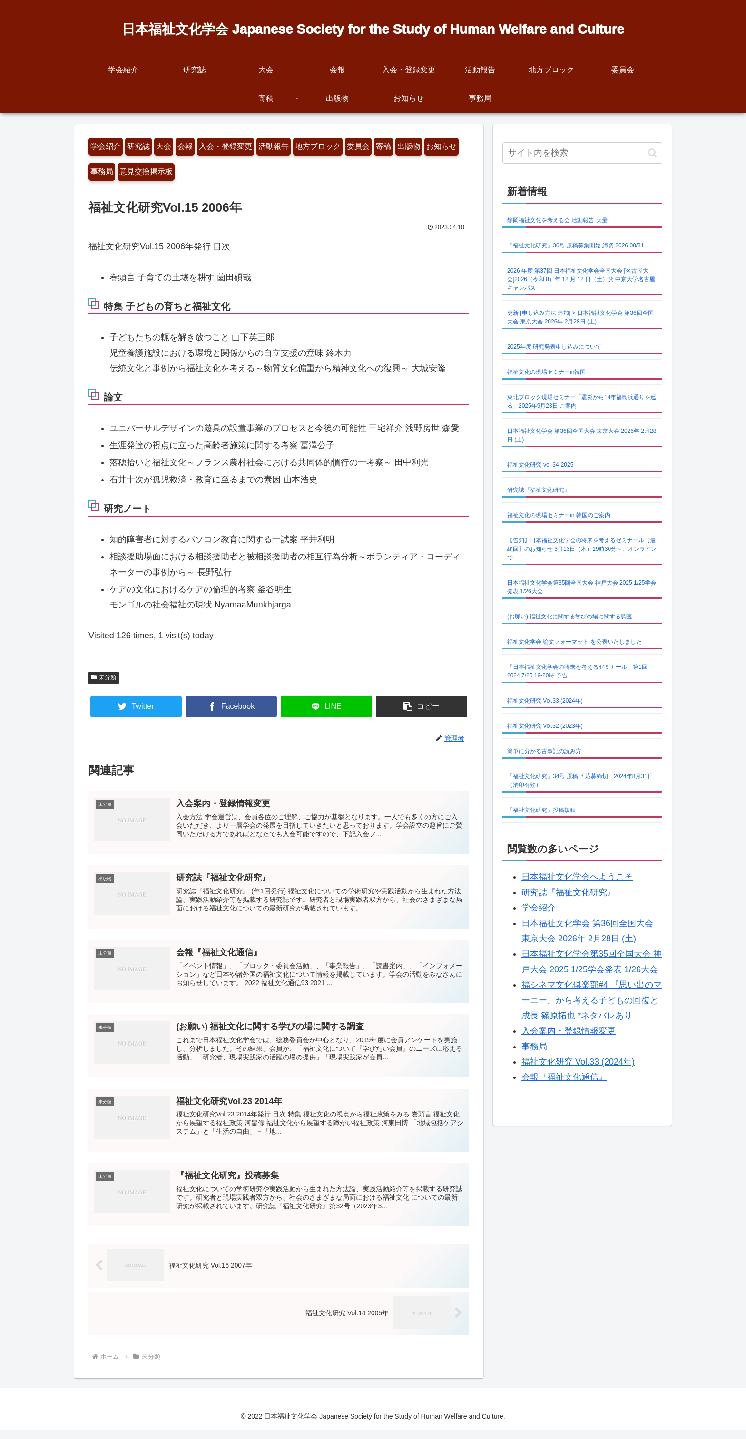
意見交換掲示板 (146, 171)
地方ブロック (318, 146)
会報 (185, 146)
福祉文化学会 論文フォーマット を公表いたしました (574, 641)
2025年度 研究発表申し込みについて (554, 346)
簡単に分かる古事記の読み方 (544, 751)
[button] (421, 706)
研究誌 (138, 146)
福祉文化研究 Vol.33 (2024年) (545, 700)
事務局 (101, 171)
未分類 (103, 677)
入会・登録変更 (225, 146)
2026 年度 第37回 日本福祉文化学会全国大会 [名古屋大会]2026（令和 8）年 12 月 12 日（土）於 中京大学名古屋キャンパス (581, 279)
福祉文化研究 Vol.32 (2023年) (545, 726)
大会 (163, 146)
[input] (582, 153)
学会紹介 (105, 146)
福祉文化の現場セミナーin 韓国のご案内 (558, 515)
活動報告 (273, 146)
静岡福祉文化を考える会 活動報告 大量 (557, 220)
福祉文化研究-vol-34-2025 (540, 464)
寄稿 (383, 146)
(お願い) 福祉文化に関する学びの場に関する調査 (569, 616)
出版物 (408, 146)
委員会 (358, 146)
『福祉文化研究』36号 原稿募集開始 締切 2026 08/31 (575, 245)
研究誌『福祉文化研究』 (538, 490)
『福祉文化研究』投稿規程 (541, 810)
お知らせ (441, 146)
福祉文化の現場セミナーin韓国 (546, 372)
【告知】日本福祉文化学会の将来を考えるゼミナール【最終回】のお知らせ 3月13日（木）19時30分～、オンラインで (582, 549)
